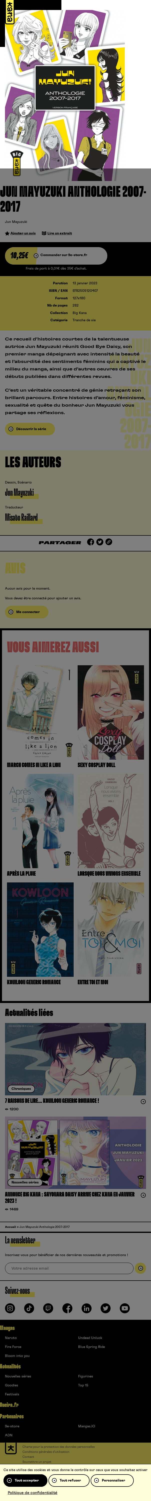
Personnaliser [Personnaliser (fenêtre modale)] (113, 1480)
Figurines (85, 1376)
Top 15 (83, 1385)
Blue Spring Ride (91, 1347)
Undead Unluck (90, 1338)
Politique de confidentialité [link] (32, 1493)
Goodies (11, 1385)
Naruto (11, 1338)
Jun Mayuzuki (16, 222)
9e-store (12, 1426)
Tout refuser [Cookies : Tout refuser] (70, 1480)
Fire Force (13, 1347)
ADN (8, 1435)
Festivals (12, 1394)
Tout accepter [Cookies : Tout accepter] (27, 1480)
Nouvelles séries (18, 1376)
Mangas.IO (86, 1426)
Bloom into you (17, 1356)
